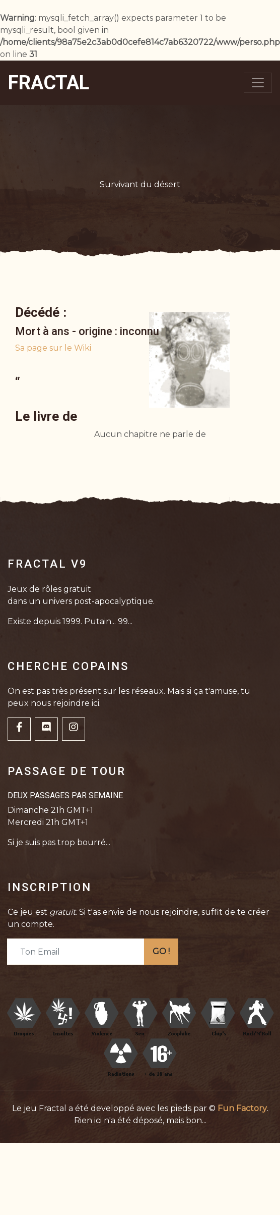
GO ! (161, 951)
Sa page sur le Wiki (53, 348)
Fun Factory (242, 1108)
